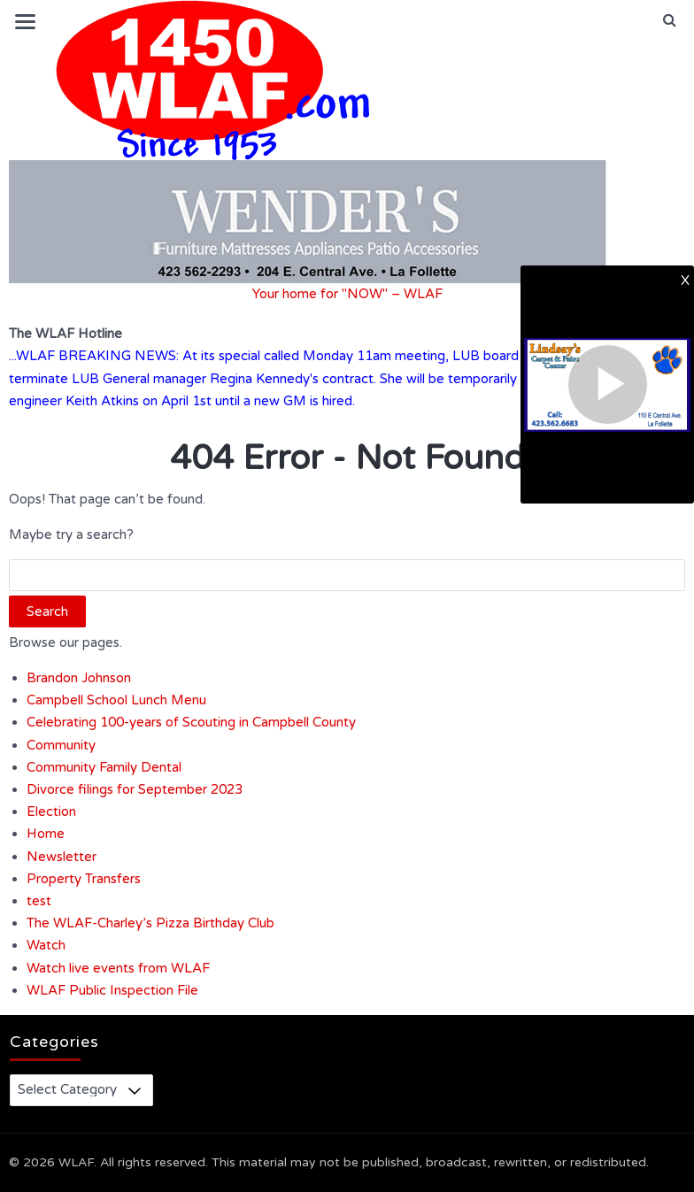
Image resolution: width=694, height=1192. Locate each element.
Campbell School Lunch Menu (116, 700)
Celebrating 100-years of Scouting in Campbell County (191, 722)
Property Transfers (84, 879)
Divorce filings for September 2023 (135, 789)
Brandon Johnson (79, 678)
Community (61, 745)
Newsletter (61, 857)
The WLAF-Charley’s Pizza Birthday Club (150, 923)
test (39, 901)
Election (51, 811)
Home (46, 834)
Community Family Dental (104, 767)
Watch (46, 945)
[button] (669, 20)
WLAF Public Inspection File (112, 990)
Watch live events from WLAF (118, 968)
